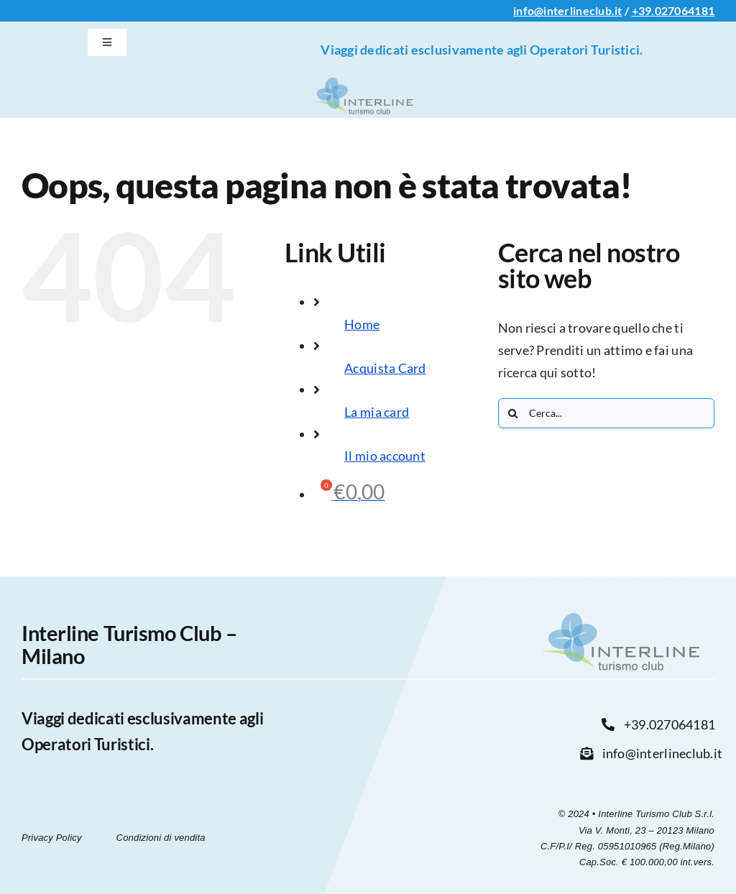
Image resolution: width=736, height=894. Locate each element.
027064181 (684, 10)
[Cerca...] (606, 413)
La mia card (376, 412)
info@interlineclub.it (567, 10)
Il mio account (385, 456)
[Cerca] (513, 413)
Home (362, 324)
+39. (643, 10)
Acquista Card (385, 368)
